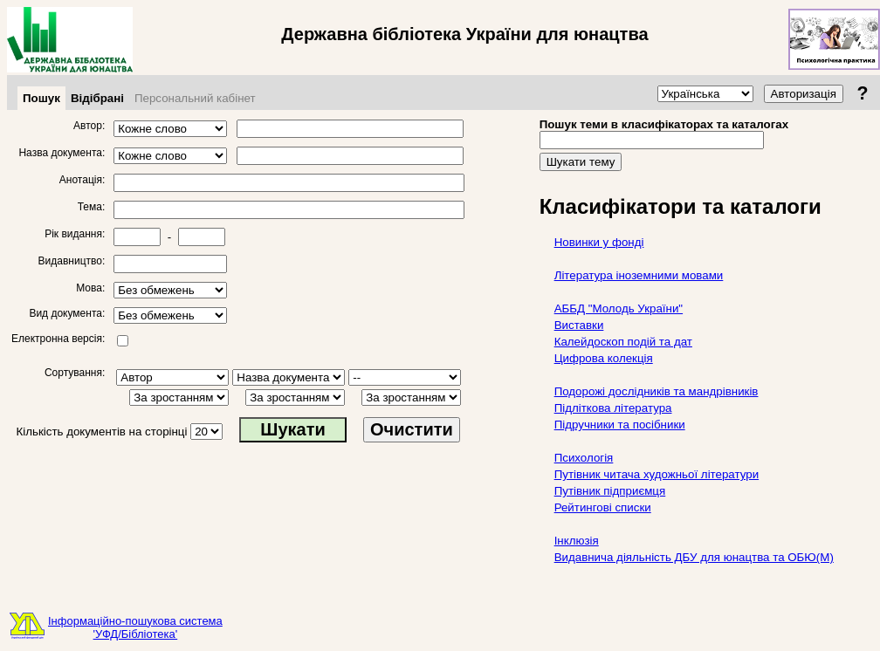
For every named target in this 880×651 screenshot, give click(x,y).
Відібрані (97, 98)
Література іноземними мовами (639, 275)
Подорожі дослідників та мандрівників (656, 391)
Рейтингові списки (602, 507)
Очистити (411, 429)
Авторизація (803, 93)
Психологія (584, 457)
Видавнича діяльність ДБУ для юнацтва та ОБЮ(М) (694, 557)
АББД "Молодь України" (618, 308)
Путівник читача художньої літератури (656, 474)
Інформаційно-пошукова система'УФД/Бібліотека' (135, 627)
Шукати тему (581, 161)
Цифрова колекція (603, 358)
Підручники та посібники (619, 424)
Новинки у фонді (599, 242)
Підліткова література (613, 408)
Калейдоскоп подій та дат (623, 341)
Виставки (579, 325)
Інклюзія (576, 540)
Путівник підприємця (610, 490)
